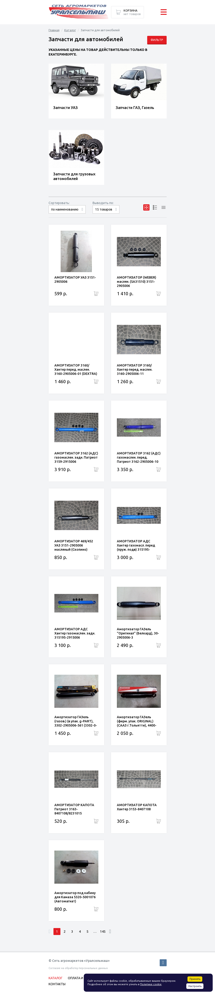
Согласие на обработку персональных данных (78, 968)
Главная (54, 30)
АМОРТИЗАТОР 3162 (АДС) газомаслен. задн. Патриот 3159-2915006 (76, 457)
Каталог (70, 30)
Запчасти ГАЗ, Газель (135, 108)
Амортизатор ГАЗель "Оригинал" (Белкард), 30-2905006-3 (138, 633)
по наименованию (64, 209)
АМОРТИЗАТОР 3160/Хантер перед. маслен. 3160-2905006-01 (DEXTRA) (75, 369)
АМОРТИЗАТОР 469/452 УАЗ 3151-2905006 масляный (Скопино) (73, 545)
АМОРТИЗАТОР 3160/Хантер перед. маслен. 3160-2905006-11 (134, 369)
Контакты (57, 984)
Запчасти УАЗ (65, 108)
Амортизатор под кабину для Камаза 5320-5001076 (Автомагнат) (75, 897)
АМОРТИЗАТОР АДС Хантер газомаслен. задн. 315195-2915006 (74, 633)
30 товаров (106, 213)
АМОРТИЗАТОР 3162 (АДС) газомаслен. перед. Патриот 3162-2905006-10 (139, 457)
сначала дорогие (67, 213)
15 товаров (103, 209)
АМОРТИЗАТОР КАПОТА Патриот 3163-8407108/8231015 (74, 809)
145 (103, 931)
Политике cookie (151, 984)
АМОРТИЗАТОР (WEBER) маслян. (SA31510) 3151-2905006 (136, 282)
